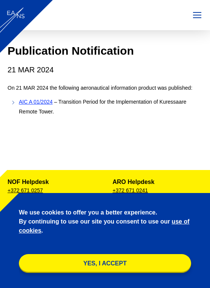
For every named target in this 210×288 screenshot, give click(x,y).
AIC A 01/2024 (36, 102)
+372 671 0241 (130, 190)
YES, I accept (105, 263)
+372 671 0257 (25, 190)
